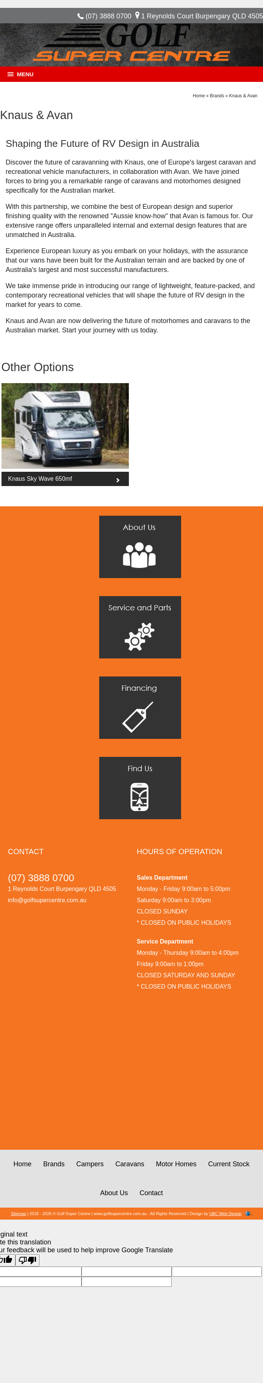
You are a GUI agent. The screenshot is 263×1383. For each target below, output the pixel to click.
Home (199, 95)
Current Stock (228, 1164)
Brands (217, 95)
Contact (151, 1193)
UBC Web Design (225, 1213)
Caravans (129, 1164)
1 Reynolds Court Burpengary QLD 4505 (202, 16)
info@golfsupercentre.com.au (47, 900)
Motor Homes (176, 1164)
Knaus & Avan (243, 95)
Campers (90, 1164)
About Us (114, 1193)
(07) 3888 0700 (109, 16)
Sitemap (18, 1213)
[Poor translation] (27, 1260)
